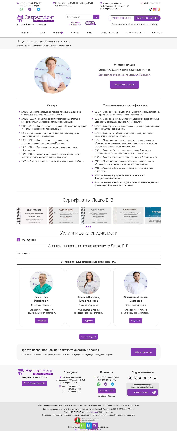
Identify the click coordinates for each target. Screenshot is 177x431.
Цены (38, 33)
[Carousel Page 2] (88, 225)
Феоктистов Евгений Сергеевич (136, 297)
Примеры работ (106, 33)
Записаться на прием (147, 18)
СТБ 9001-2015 (75, 23)
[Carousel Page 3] (90, 225)
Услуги (21, 33)
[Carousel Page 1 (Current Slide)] (86, 225)
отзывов (94, 410)
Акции (54, 33)
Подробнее (41, 319)
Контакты (153, 33)
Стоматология (130, 33)
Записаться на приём (125, 84)
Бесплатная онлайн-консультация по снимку (134, 24)
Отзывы (71, 33)
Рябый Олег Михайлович (41, 297)
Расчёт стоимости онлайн (34, 381)
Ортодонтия (29, 237)
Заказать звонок (107, 389)
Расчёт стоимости (121, 18)
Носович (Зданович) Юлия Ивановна (88, 297)
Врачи (86, 33)
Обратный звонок (143, 350)
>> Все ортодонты (88, 335)
